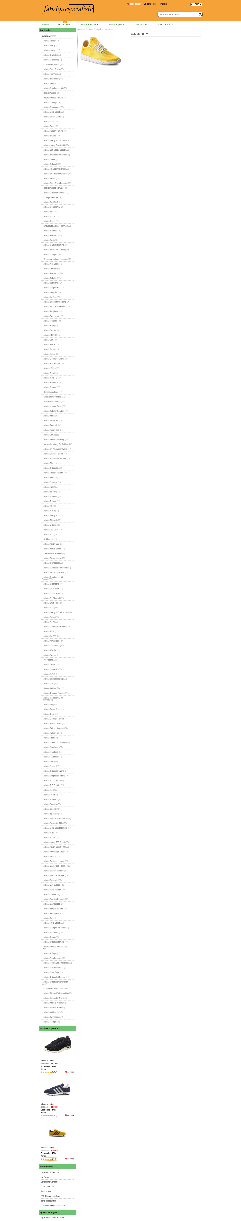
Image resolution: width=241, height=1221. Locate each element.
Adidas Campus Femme (54, 693)
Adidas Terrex (50, 178)
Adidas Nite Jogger (52, 264)
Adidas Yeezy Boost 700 (54, 847)
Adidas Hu (98, 29)
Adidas (89, 29)
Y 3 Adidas (48, 660)
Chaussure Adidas (51, 64)
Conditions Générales (50, 1182)
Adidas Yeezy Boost (52, 549)
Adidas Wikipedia (51, 1012)
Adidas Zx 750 (50, 636)
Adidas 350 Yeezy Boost (54, 150)
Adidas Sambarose (52, 904)
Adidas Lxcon (49, 664)
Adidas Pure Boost (52, 923)
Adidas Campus (50, 254)
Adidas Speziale (51, 814)
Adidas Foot (49, 477)
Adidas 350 (48, 340)
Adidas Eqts (49, 126)
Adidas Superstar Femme (55, 155)
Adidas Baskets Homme (54, 861)
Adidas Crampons (51, 584)
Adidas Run (49, 325)
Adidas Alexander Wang (54, 439)
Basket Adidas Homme (53, 188)
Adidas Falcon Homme (53, 473)
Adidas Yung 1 (50, 83)
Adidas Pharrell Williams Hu (56, 993)
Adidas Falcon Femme (53, 131)
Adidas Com (49, 714)
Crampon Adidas (51, 197)
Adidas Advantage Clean (54, 852)
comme (70, 1072)
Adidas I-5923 (50, 335)
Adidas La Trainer (51, 589)
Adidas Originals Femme (54, 776)
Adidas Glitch (49, 221)
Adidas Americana (51, 316)
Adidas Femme (50, 74)
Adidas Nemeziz (51, 669)
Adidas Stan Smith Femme (55, 183)
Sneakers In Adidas (52, 401)
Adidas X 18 (49, 833)
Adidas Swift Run (51, 603)
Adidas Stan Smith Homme (55, 306)
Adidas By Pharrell (52, 598)
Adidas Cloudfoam (52, 645)
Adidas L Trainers (51, 593)
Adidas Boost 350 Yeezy (54, 249)
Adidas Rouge (50, 1022)
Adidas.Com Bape (51, 972)
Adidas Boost (49, 354)
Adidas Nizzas (50, 894)
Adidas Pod (49, 790)
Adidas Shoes (50, 492)
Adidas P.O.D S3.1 (52, 780)
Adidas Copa (49, 937)
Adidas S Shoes (50, 496)
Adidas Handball (51, 757)
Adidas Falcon (50, 41)
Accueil (45, 24)
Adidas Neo (49, 373)
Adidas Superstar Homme (55, 302)
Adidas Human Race (53, 406)
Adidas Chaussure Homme (55, 626)
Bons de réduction (48, 1201)
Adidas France (50, 655)
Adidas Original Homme (54, 942)
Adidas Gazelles (51, 60)
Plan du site (46, 1191)
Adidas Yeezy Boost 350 (54, 145)
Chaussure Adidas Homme (55, 259)
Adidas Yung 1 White (53, 1003)
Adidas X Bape (50, 953)
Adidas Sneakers (51, 420)
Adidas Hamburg (51, 752)
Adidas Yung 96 (50, 292)
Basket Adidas (50, 93)
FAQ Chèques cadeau (50, 1196)
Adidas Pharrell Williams (54, 169)
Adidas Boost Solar (52, 709)
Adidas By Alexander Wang (55, 449)
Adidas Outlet (49, 159)
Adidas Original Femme (54, 771)
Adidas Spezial (50, 809)
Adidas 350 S (49, 344)
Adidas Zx (48, 918)
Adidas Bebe (49, 617)
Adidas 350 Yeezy (51, 435)
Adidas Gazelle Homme (54, 245)
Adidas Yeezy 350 (51, 430)
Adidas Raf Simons (52, 363)
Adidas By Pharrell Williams (56, 174)
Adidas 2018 (49, 631)
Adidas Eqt (48, 212)
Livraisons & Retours (50, 1172)
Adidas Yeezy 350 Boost (54, 140)
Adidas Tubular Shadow (54, 411)
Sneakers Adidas (51, 392)
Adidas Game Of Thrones (55, 742)
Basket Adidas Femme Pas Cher (54, 948)
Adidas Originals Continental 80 (55, 983)
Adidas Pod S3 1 (165, 24)
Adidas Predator (51, 235)
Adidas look (49, 761)
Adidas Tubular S (51, 283)
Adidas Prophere (51, 311)
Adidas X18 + (49, 837)
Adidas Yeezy (64, 24)
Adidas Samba (50, 136)
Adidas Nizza (49, 766)
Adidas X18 (49, 607)
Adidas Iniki (49, 487)
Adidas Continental (52, 207)
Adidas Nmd (141, 24)
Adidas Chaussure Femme (55, 568)
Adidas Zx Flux (50, 297)
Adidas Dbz (49, 683)
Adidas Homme (50, 231)
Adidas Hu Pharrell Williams (56, 963)
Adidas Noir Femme (52, 967)
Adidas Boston (50, 856)
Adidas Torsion (50, 501)
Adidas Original (50, 164)
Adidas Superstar (116, 24)
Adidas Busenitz (51, 880)
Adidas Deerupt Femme (54, 719)
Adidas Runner (50, 387)
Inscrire (163, 4)
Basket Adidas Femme (53, 98)
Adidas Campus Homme (54, 928)
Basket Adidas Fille (52, 688)
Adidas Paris (49, 240)
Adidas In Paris (50, 268)
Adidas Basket (50, 349)
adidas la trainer (57, 1047)
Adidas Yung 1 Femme (53, 909)
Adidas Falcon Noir (52, 733)
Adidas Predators (51, 273)
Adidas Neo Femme (52, 958)
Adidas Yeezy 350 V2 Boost (56, 612)
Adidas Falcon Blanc (52, 723)
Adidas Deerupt (50, 102)
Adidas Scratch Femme (54, 899)
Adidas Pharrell (50, 520)
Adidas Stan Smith (89, 24)
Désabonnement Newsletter (53, 1205)
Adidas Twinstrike (51, 1017)
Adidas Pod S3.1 (51, 795)
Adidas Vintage (50, 913)
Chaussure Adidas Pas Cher (56, 988)
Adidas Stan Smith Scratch (55, 818)
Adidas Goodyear (51, 747)
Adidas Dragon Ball (52, 287)
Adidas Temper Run (52, 1007)
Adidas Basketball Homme (55, 866)
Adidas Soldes (50, 330)
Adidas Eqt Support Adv (54, 572)
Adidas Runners (50, 799)
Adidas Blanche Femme (54, 875)
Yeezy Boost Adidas (52, 553)
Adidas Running (50, 321)
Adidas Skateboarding (53, 679)
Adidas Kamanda (51, 932)
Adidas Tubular (50, 278)
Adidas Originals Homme (54, 977)
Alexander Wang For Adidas (56, 444)
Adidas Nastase (50, 482)
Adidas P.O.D (49, 674)
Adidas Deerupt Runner (54, 359)
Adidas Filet (49, 738)
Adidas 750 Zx (50, 650)
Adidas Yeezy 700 (51, 515)
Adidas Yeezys (50, 50)
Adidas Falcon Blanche (54, 728)
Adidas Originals (51, 468)
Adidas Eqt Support (52, 885)
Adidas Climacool (51, 563)
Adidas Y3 (48, 506)
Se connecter (150, 4)
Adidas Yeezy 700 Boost (54, 842)
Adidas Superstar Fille (53, 823)
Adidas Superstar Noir (53, 998)
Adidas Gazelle (50, 55)
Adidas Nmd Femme (52, 890)
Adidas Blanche (50, 463)
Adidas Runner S (51, 382)
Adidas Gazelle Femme (54, 193)
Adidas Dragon (50, 525)
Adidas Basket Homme (54, 871)
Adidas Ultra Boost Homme (55, 828)
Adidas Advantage (51, 641)
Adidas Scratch (50, 804)
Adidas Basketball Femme (55, 458)
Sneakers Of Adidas (52, 397)
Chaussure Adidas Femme (55, 226)
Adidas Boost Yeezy (52, 558)
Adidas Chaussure (52, 107)
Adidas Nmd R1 (50, 378)
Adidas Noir (49, 622)
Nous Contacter (47, 1186)
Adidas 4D (48, 704)
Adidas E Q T (49, 216)
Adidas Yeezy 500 (51, 544)
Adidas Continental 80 (53, 88)
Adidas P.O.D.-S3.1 (52, 785)
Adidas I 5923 (50, 368)
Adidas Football (50, 425)
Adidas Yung (49, 416)
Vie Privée (45, 1177)
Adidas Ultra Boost (52, 112)
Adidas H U (49, 534)
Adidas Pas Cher (51, 530)
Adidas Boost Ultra (52, 117)
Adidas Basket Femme (53, 454)
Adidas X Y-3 (49, 511)
